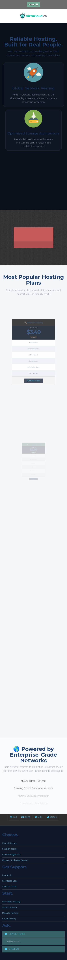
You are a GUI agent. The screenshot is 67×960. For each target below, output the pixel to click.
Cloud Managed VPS (11, 854)
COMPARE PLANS (33, 367)
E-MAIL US (12, 948)
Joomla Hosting (9, 907)
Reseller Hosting (9, 849)
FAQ (13, 817)
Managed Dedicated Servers (15, 860)
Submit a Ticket (9, 886)
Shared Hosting (9, 843)
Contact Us (7, 875)
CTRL (39, 817)
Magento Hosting (10, 913)
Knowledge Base (9, 881)
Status (52, 817)
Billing (25, 817)
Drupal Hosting (9, 918)
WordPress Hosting (11, 901)
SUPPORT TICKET (15, 934)
